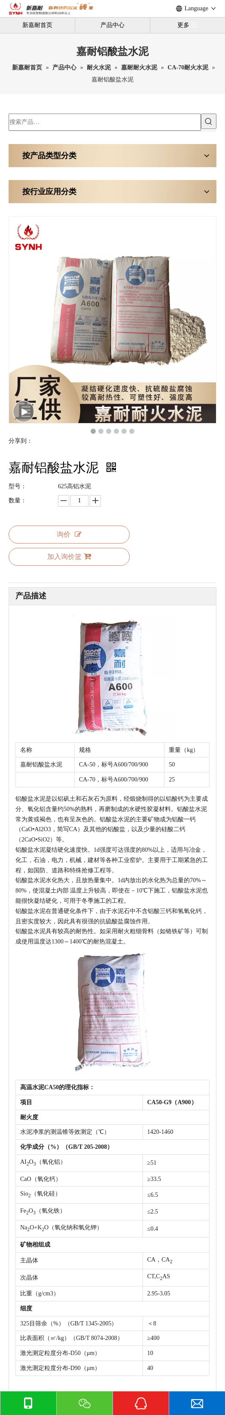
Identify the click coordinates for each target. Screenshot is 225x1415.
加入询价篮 (69, 556)
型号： (18, 486)
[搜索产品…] (105, 122)
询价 (69, 534)
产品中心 (112, 25)
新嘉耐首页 (37, 25)
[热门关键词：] (208, 121)
